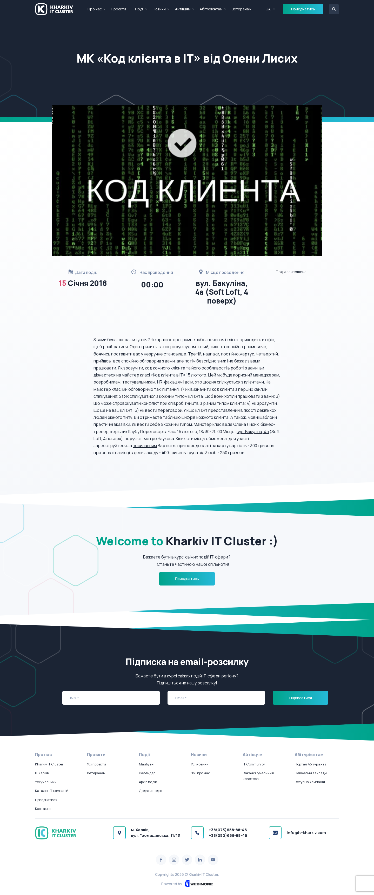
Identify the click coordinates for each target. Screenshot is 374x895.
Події (139, 8)
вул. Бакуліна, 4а (253, 431)
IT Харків (42, 773)
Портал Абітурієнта (310, 764)
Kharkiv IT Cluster (49, 764)
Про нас (95, 8)
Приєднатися (46, 799)
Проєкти (118, 8)
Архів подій (148, 781)
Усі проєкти (96, 764)
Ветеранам (241, 8)
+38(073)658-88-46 (228, 829)
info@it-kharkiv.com (306, 832)
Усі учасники (46, 781)
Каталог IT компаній (51, 790)
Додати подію (150, 790)
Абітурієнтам (211, 8)
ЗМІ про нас (200, 773)
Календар (147, 773)
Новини (159, 8)
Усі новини (200, 764)
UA (268, 8)
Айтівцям (183, 8)
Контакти (43, 808)
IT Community (254, 764)
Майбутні (146, 764)
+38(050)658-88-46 (228, 835)
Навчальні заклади (311, 773)
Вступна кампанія (310, 781)
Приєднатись (303, 8)
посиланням (145, 445)
